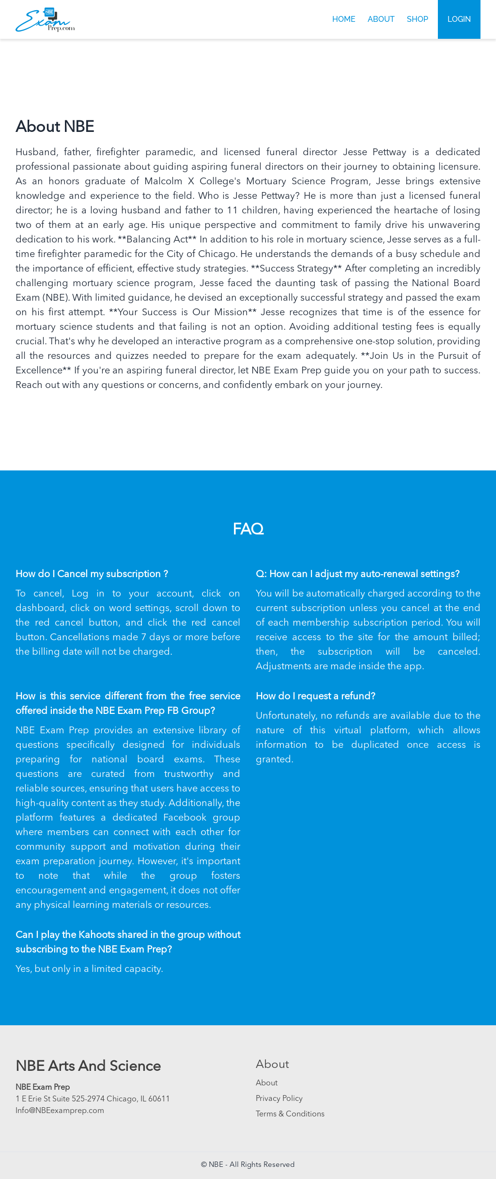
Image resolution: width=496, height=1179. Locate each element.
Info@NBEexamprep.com (60, 1111)
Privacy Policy (279, 1099)
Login (459, 19)
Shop (417, 19)
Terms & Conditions (290, 1114)
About (381, 19)
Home (344, 19)
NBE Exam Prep (43, 1088)
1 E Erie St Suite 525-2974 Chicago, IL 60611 (93, 1099)
